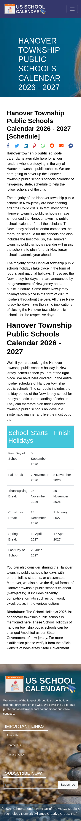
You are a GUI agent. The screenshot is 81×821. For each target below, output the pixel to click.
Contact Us (13, 745)
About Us (12, 735)
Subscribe (68, 784)
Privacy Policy (15, 754)
